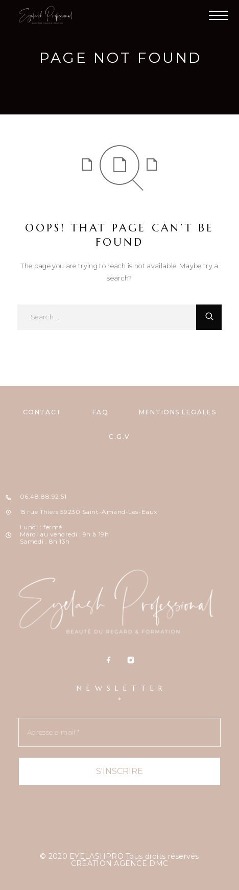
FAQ (100, 412)
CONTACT (42, 412)
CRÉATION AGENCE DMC (119, 863)
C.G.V (119, 436)
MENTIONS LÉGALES (177, 412)
